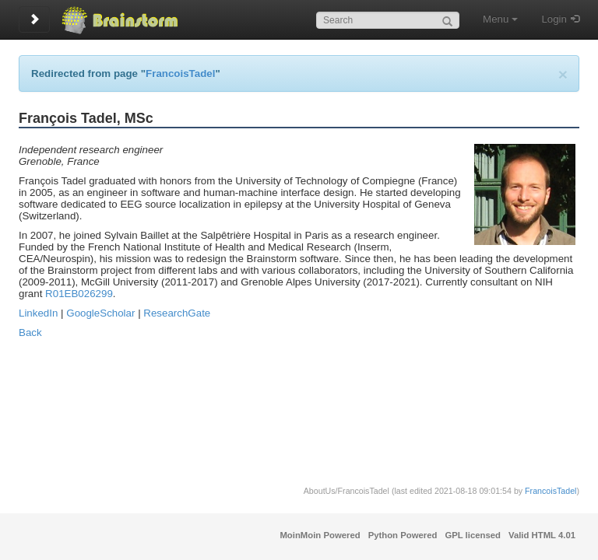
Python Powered (403, 535)
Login (554, 19)
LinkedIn (38, 313)
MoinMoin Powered (320, 535)
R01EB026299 (79, 293)
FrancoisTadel (180, 73)
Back (30, 332)
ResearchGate (176, 313)
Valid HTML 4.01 (541, 535)
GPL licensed (473, 535)
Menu (500, 19)
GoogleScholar (100, 313)
